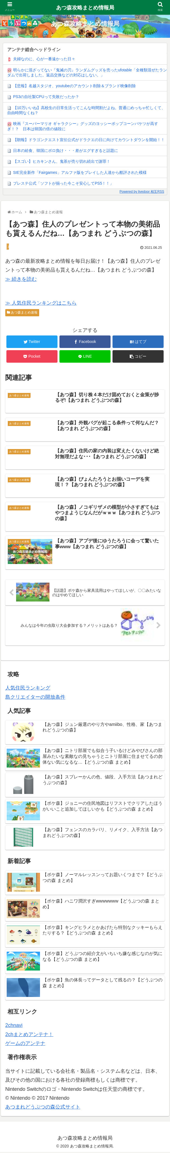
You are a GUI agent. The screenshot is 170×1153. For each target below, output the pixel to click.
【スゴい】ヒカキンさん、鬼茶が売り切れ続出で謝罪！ (61, 161)
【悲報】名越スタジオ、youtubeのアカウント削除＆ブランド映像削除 (74, 86)
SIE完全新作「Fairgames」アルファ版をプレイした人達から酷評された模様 (80, 172)
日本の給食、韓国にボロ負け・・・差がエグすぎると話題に (65, 150)
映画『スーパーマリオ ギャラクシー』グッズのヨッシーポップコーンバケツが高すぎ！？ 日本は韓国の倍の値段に (82, 126)
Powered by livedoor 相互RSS (141, 192)
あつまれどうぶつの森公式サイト (42, 1108)
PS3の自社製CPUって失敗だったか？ (46, 96)
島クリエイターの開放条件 (35, 698)
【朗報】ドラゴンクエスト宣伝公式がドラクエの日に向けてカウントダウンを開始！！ (89, 139)
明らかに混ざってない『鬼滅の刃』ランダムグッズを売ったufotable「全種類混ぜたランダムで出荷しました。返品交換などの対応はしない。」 (87, 72)
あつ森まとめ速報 (22, 312)
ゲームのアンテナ (25, 1044)
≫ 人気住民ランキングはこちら (41, 303)
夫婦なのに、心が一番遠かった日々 (44, 59)
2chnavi (13, 1026)
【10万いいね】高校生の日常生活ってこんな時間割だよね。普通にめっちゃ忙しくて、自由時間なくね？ (86, 110)
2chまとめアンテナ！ (29, 1035)
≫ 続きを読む (21, 279)
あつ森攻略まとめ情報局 (85, 8)
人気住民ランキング (27, 689)
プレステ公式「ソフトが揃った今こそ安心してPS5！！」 (63, 183)
